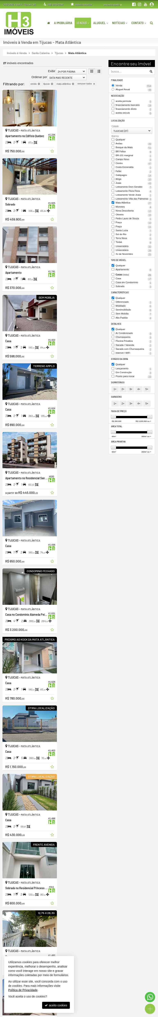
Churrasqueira (132, 344)
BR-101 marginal (127, 154)
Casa (131, 287)
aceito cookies (56, 1005)
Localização (117, 120)
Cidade (115, 125)
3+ (130, 398)
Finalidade (117, 80)
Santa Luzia (127, 240)
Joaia (125, 184)
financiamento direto (130, 108)
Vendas (82, 23)
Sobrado (127, 295)
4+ (138, 398)
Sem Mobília (128, 321)
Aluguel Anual (131, 89)
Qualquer (120, 138)
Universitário (134, 255)
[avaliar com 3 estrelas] (14, 893)
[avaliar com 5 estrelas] (22, 893)
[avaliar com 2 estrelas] (9, 893)
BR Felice (129, 150)
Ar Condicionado (134, 341)
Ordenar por (39, 77)
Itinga (128, 180)
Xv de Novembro (129, 263)
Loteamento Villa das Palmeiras (134, 204)
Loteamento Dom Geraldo (134, 190)
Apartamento (134, 278)
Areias (134, 142)
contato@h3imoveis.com (99, 976)
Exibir (51, 71)
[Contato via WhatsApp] (150, 997)
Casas (134, 283)
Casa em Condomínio (129, 291)
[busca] (151, 23)
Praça (132, 232)
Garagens (116, 406)
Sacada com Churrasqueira (134, 357)
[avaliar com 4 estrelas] (18, 893)
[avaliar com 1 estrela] (5, 893)
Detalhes (116, 331)
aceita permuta (134, 101)
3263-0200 (55, 4)
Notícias (119, 23)
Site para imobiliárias (129, 1014)
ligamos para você (96, 972)
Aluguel (100, 23)
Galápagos (130, 176)
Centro (123, 162)
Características (119, 300)
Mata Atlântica (132, 210)
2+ (123, 398)
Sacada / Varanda (128, 352)
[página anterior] (78, 892)
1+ (115, 398)
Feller (132, 172)
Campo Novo (125, 158)
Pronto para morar (130, 386)
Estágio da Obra (119, 369)
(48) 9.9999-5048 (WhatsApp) (102, 969)
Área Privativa (118, 451)
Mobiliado (132, 314)
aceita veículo (128, 112)
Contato (138, 23)
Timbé (122, 251)
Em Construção (132, 382)
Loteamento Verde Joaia (130, 199)
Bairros (115, 135)
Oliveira (125, 221)
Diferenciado (134, 310)
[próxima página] (98, 892)
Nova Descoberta (128, 217)
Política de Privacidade (50, 1013)
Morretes (130, 214)
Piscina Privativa (130, 348)
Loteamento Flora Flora (132, 195)
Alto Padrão (127, 325)
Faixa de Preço (118, 420)
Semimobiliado (130, 318)
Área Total (116, 435)
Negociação (117, 95)
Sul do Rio (125, 244)
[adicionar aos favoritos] (46, 147)
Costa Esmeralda (134, 167)
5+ (146, 398)
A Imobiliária (63, 23)
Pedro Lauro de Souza (134, 227)
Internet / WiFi (132, 363)
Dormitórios (118, 392)
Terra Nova (123, 247)
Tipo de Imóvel (118, 269)
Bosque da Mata (131, 146)
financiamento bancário (132, 104)
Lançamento (134, 378)
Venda (134, 85)
